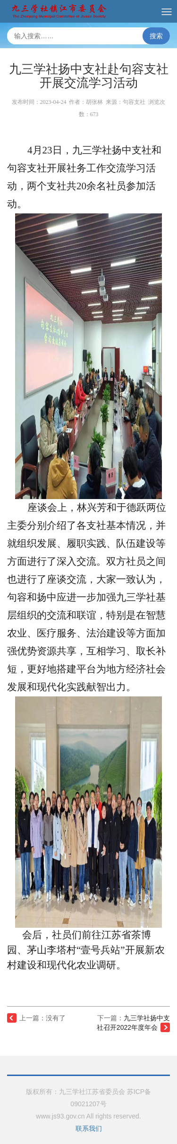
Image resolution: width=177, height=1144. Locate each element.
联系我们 (89, 1128)
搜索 (156, 36)
